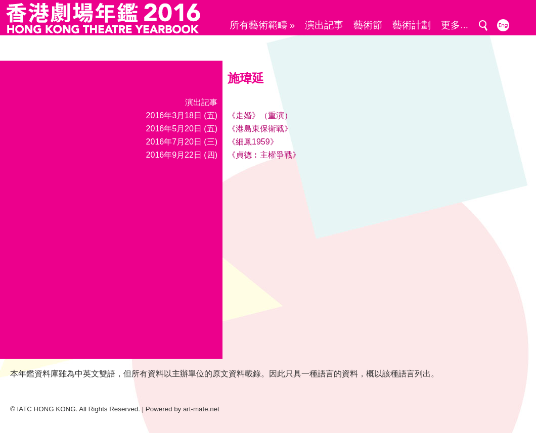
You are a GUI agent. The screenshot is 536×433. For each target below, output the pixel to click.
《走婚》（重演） (260, 115)
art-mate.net (201, 409)
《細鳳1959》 (253, 141)
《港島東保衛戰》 (260, 128)
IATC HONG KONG (46, 409)
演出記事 (324, 25)
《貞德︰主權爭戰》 (264, 155)
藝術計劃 (411, 25)
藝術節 (367, 25)
